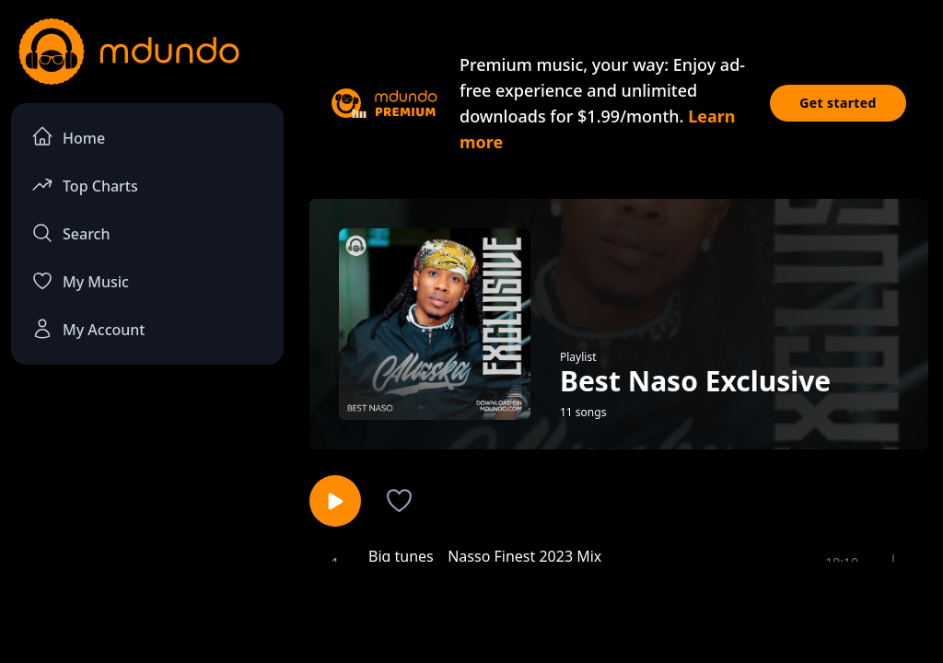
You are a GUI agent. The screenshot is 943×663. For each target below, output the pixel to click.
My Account (88, 329)
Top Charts (84, 184)
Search (70, 233)
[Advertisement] (471, 610)
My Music (80, 281)
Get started (838, 102)
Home (68, 136)
